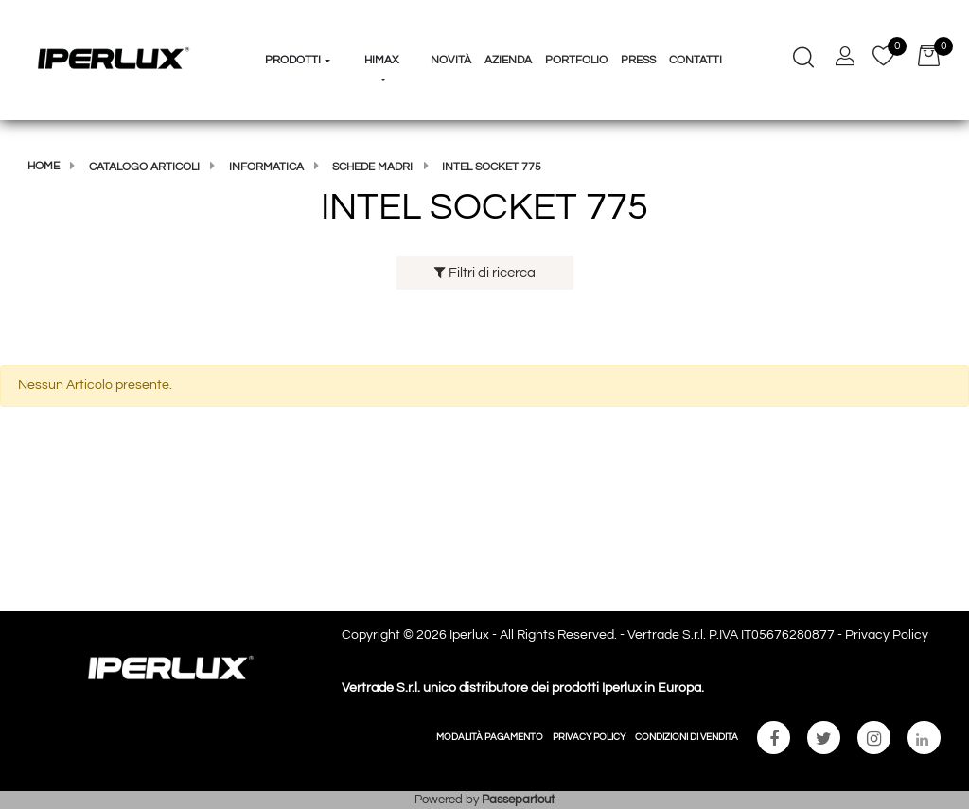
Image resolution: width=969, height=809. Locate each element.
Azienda (508, 60)
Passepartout (518, 799)
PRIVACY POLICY (589, 737)
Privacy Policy (886, 635)
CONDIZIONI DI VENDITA (686, 737)
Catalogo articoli (144, 167)
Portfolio (576, 60)
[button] (298, 25)
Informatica (266, 167)
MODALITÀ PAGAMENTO (489, 737)
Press (638, 60)
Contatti (695, 60)
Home (43, 166)
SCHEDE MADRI (372, 167)
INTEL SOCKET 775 (491, 167)
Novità (451, 60)
